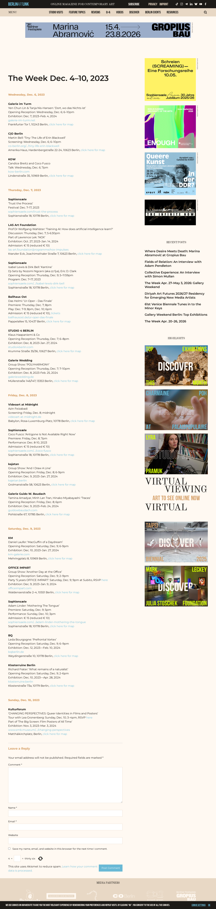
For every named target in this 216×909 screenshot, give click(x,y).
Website (13, 835)
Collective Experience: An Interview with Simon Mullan (172, 274)
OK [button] (209, 905)
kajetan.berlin (17, 480)
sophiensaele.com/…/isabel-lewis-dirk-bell (36, 283)
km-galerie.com (19, 554)
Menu (12, 12)
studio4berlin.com (20, 347)
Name (12, 807)
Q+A (108, 12)
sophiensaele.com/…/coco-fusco (29, 450)
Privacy (152, 4)
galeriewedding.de (21, 376)
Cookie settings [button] (199, 905)
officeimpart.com (20, 588)
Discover (134, 12)
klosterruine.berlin (20, 681)
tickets (55, 313)
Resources (172, 12)
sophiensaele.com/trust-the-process (33, 211)
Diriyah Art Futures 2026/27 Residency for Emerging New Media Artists (174, 295)
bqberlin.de (16, 651)
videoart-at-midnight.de (24, 416)
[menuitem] (56, 14)
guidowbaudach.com (22, 510)
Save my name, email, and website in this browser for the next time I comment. (59, 848)
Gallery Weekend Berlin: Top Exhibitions (176, 315)
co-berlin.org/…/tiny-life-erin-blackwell (33, 146)
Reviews (95, 12)
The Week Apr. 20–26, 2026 (165, 321)
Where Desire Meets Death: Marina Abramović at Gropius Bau (172, 253)
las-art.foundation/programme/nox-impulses (38, 249)
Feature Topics (77, 12)
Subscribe (133, 4)
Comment (15, 764)
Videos (119, 12)
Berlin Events (153, 12)
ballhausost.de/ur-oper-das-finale (30, 317)
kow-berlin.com (19, 171)
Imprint (164, 4)
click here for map (61, 124)
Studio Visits (56, 12)
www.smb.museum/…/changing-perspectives (39, 729)
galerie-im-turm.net (21, 120)
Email (12, 821)
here (105, 580)
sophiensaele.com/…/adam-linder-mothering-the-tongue (47, 622)
